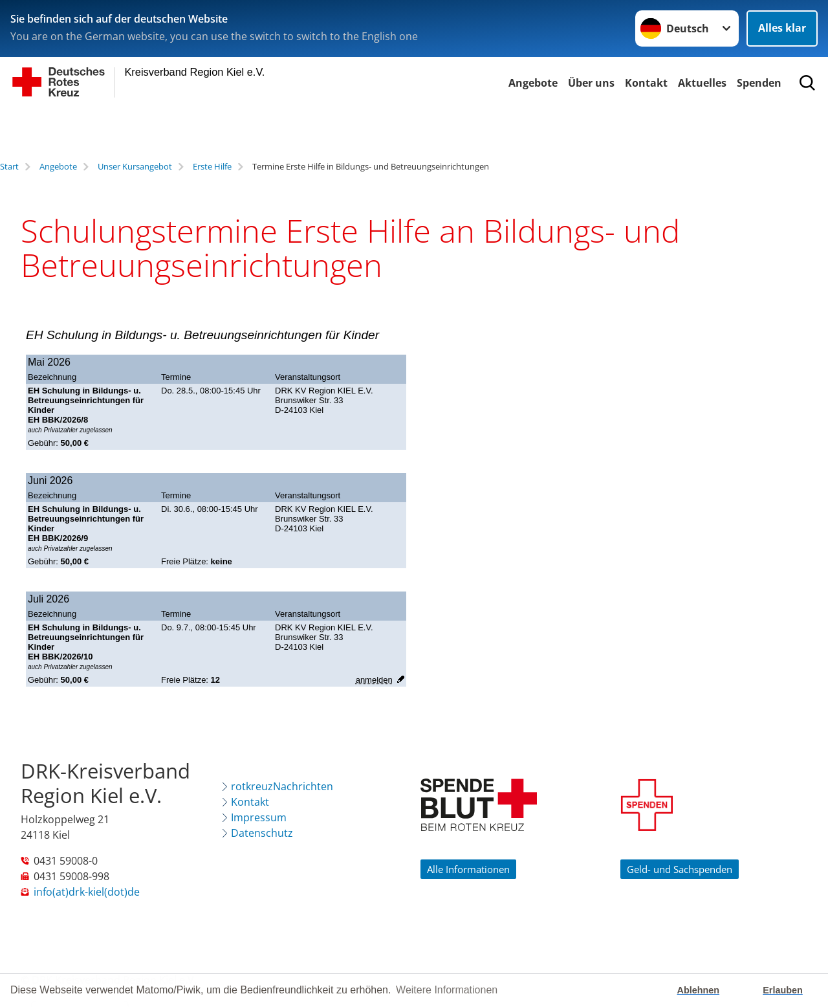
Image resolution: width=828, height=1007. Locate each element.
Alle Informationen (468, 869)
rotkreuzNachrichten (282, 786)
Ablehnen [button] (698, 990)
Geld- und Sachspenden (679, 869)
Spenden (759, 83)
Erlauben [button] (783, 990)
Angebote (533, 83)
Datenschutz (262, 833)
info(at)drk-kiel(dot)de (87, 892)
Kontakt (646, 83)
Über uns (591, 83)
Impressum (259, 817)
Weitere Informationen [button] (446, 989)
